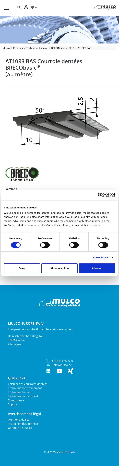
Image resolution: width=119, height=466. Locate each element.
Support (13, 404)
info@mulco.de (62, 365)
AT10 (71, 48)
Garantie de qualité (20, 428)
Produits (18, 48)
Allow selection (59, 268)
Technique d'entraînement (25, 388)
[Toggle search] (19, 8)
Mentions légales (18, 419)
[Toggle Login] (26, 8)
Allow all (97, 268)
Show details (101, 257)
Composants (16, 400)
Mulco (6, 48)
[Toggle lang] (33, 8)
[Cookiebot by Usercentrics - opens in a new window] (100, 195)
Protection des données (23, 424)
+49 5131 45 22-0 (62, 361)
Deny (22, 268)
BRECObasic (58, 48)
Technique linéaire (37, 48)
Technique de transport (23, 396)
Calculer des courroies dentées (27, 384)
